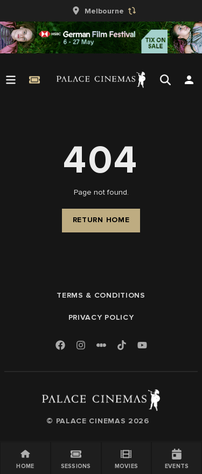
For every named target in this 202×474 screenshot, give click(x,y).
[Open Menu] (11, 80)
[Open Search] (165, 80)
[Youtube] (142, 346)
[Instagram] (81, 346)
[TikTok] (122, 345)
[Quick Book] (34, 80)
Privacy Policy (101, 317)
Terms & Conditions (101, 295)
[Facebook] (60, 346)
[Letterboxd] (101, 345)
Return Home (101, 219)
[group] (101, 11)
